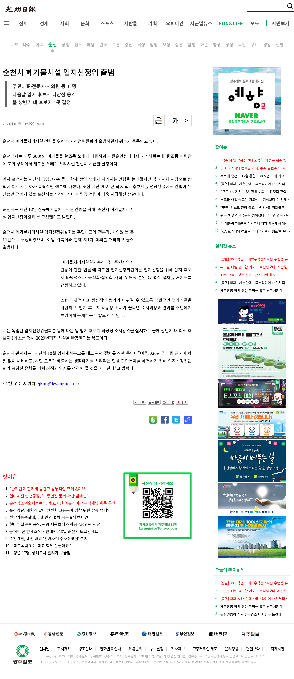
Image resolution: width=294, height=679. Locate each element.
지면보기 (281, 23)
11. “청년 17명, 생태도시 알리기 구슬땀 (38, 552)
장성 (229, 44)
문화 (85, 23)
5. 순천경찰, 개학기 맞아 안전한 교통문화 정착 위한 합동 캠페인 (58, 510)
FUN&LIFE (231, 23)
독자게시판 (275, 648)
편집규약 (253, 648)
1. (46, 488)
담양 (154, 44)
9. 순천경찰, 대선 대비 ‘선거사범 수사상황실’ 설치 (46, 538)
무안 (242, 44)
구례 (255, 44)
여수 (39, 44)
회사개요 (64, 648)
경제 (44, 23)
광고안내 (85, 648)
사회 (64, 23)
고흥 (116, 44)
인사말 (44, 648)
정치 (23, 23)
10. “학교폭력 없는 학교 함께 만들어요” (38, 545)
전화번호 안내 (110, 648)
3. (60, 503)
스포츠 (107, 23)
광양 (66, 44)
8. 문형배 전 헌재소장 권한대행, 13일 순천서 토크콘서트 (51, 531)
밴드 (250, 9)
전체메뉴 (6, 23)
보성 (166, 44)
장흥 (179, 44)
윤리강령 (231, 648)
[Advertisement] (165, 234)
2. (46, 496)
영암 (267, 44)
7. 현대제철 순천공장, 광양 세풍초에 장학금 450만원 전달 (52, 524)
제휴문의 (135, 648)
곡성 (141, 44)
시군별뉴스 (201, 23)
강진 (129, 44)
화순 (204, 44)
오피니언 (175, 23)
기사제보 (178, 648)
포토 (254, 23)
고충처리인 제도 (204, 648)
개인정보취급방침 (121, 662)
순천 (52, 44)
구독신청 (157, 648)
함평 (192, 44)
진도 (78, 44)
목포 (14, 44)
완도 (103, 44)
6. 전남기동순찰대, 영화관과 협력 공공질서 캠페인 (46, 517)
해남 (91, 44)
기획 (152, 23)
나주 (27, 44)
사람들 (130, 23)
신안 (280, 44)
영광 (217, 44)
